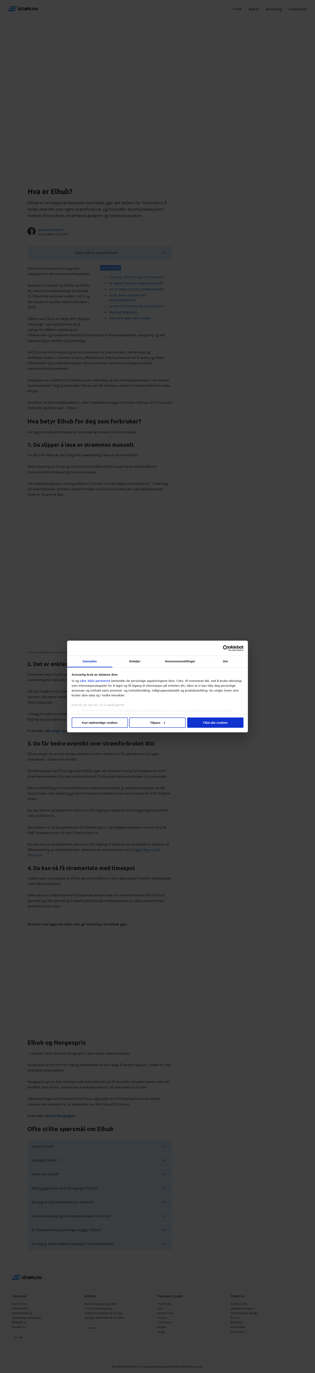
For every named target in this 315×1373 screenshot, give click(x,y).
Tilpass (157, 722)
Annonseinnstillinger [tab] (180, 661)
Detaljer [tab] (135, 661)
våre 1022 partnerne (95, 680)
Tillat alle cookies (215, 722)
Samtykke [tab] (90, 661)
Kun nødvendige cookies (100, 722)
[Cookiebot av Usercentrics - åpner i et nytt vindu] (225, 648)
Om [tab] (225, 661)
